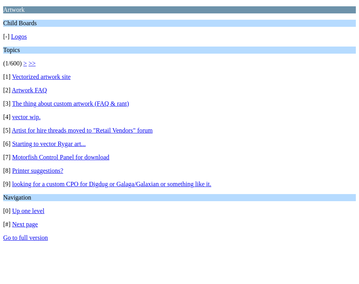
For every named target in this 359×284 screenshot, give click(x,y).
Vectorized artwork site (41, 76)
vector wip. (26, 117)
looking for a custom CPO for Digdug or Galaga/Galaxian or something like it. (111, 184)
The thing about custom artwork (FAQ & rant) (70, 103)
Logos (19, 36)
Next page (25, 224)
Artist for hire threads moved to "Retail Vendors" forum (82, 130)
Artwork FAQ (29, 90)
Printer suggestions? (37, 170)
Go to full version (25, 237)
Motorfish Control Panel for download (60, 157)
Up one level (28, 210)
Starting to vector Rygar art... (49, 143)
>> (32, 63)
